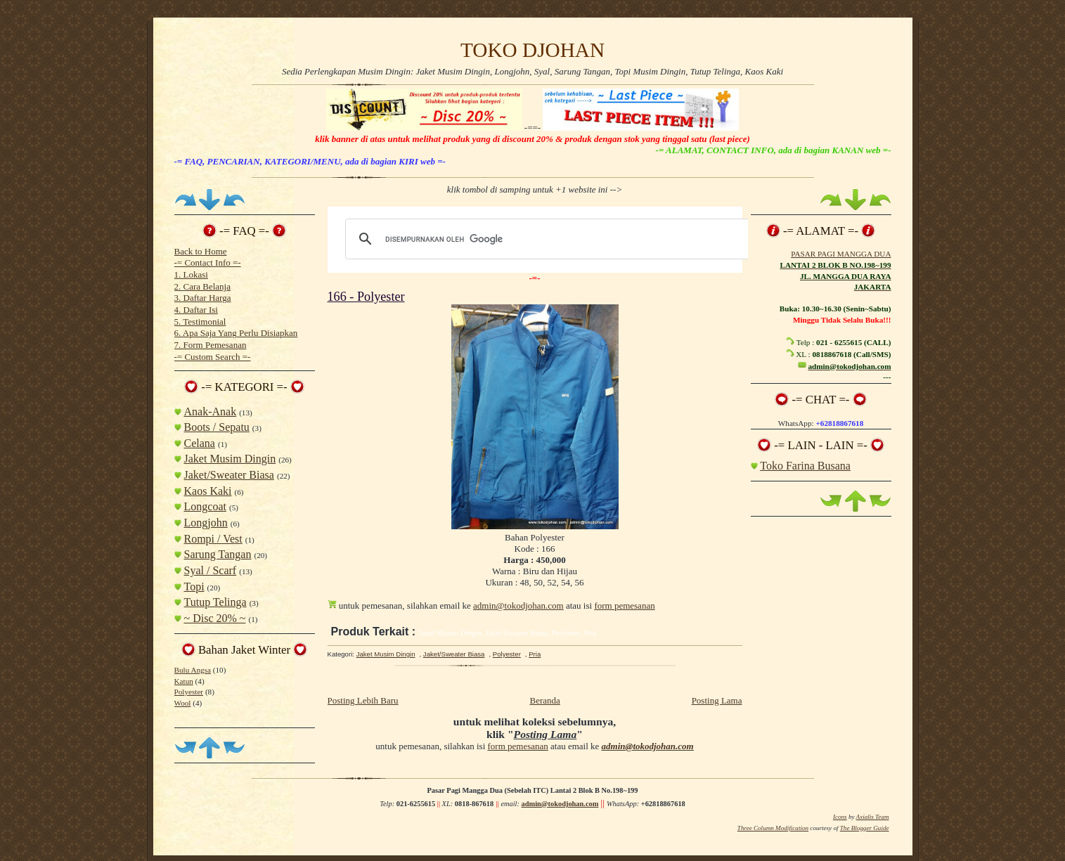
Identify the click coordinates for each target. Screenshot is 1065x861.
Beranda (544, 700)
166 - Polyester (366, 297)
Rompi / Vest (213, 539)
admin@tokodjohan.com (518, 605)
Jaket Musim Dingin (230, 459)
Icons (840, 816)
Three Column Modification (772, 827)
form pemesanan (624, 605)
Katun (183, 681)
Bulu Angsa (192, 670)
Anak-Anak (210, 411)
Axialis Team (872, 816)
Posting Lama (717, 700)
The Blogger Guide (864, 827)
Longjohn (206, 523)
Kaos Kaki (208, 491)
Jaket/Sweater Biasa (229, 475)
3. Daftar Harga (202, 297)
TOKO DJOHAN (532, 50)
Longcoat (205, 506)
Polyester (189, 691)
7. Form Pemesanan (210, 344)
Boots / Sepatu (217, 427)
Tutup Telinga (215, 602)
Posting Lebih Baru (363, 700)
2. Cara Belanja (202, 286)
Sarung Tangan (218, 554)
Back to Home (200, 251)
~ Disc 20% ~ (215, 618)
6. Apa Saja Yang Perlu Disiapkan (236, 333)
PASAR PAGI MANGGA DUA (841, 254)
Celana (199, 443)
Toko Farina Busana (805, 466)
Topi (194, 587)
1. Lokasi (191, 274)
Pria (535, 654)
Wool (182, 703)
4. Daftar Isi (196, 309)
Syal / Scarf (210, 570)
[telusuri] (545, 239)
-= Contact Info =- (207, 262)
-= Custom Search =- (212, 356)
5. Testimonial (200, 321)
